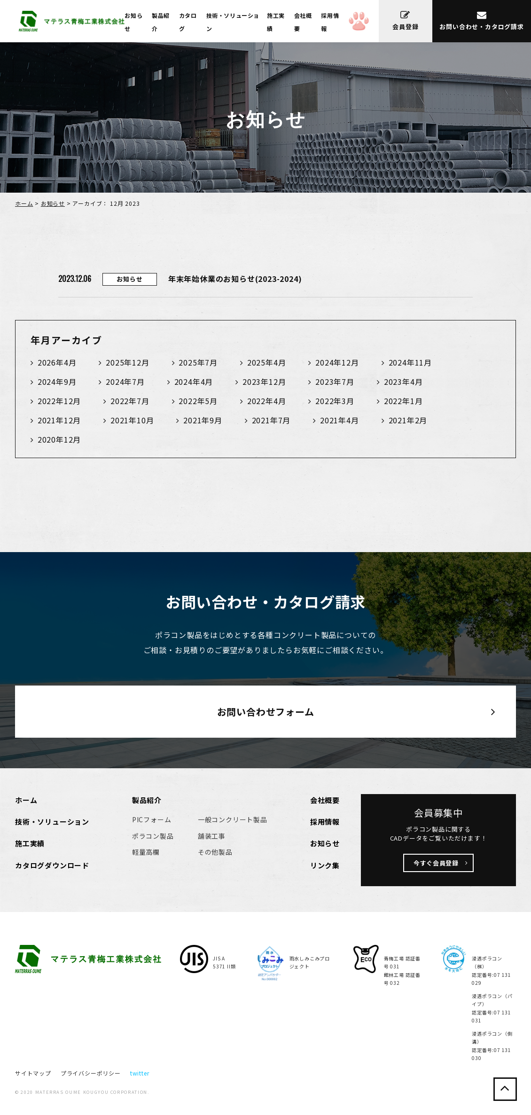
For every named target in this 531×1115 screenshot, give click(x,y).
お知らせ (53, 203)
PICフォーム (152, 819)
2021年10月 (132, 420)
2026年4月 (57, 362)
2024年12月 (337, 362)
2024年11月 (410, 362)
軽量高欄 (146, 852)
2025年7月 (198, 362)
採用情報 (325, 822)
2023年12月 (264, 381)
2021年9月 (202, 420)
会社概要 (325, 800)
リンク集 (325, 865)
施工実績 (30, 843)
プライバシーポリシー (91, 1073)
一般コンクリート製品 (232, 819)
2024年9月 (57, 381)
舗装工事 (212, 836)
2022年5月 (198, 400)
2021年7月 (271, 420)
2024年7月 (125, 381)
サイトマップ (33, 1073)
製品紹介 (147, 800)
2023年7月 (334, 381)
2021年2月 (408, 420)
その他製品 (215, 852)
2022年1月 (403, 400)
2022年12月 (59, 400)
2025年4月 (266, 362)
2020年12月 (59, 439)
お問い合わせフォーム (265, 711)
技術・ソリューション (52, 822)
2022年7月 (129, 400)
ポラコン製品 (153, 836)
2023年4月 (403, 381)
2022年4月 (266, 400)
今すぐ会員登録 (436, 862)
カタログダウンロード (52, 865)
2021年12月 (59, 420)
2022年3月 (334, 400)
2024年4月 (193, 381)
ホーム (24, 203)
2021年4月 (339, 420)
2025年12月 (127, 362)
